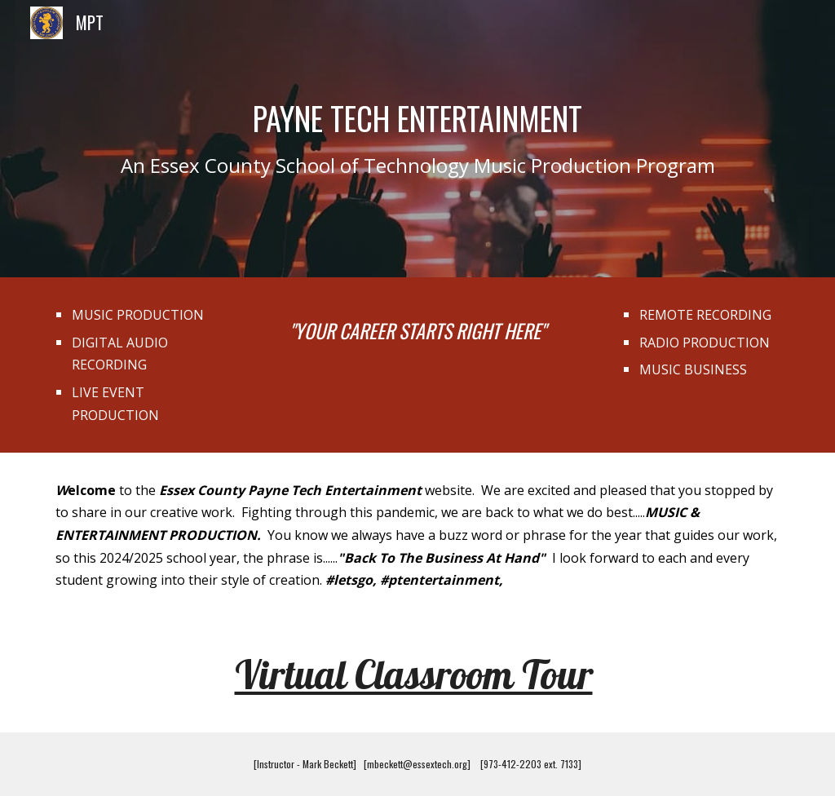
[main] (418, 139)
